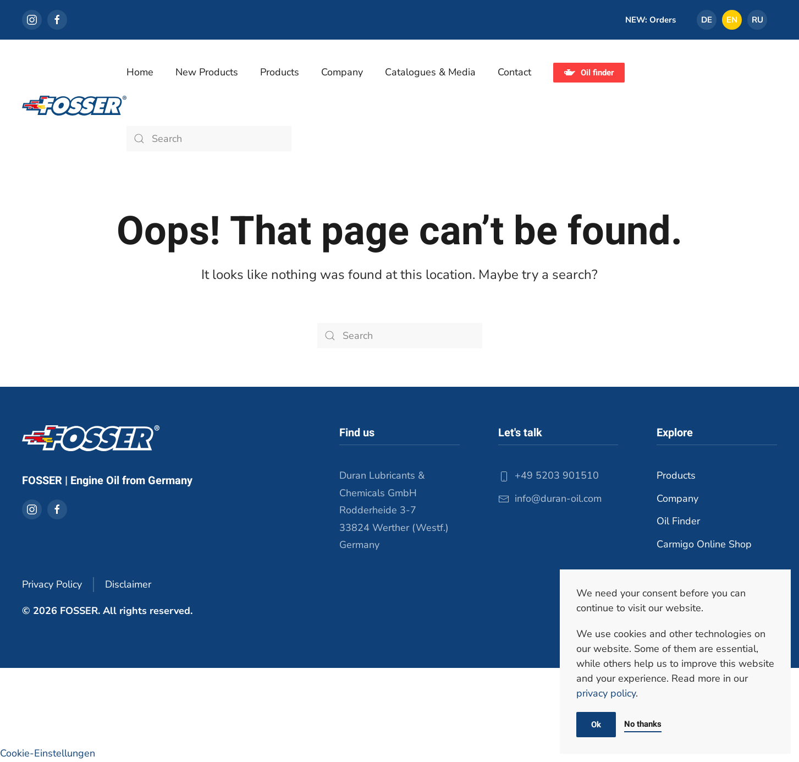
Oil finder (589, 73)
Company (677, 498)
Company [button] (342, 72)
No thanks (643, 724)
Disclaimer (128, 584)
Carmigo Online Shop (704, 544)
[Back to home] (74, 106)
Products (676, 475)
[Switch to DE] (707, 20)
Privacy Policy (52, 584)
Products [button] (279, 72)
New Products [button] (206, 72)
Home (139, 72)
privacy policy (606, 693)
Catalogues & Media (430, 72)
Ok (596, 725)
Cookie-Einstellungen (47, 753)
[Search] (208, 138)
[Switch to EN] (732, 20)
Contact (514, 72)
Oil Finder (678, 521)
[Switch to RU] (757, 20)
